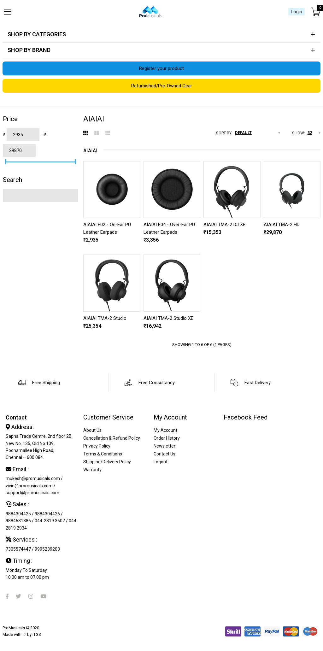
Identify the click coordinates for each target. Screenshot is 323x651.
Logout (160, 461)
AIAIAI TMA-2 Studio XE (168, 318)
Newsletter (164, 446)
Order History (167, 438)
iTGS (36, 634)
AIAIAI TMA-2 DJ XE (224, 224)
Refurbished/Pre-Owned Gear (161, 86)
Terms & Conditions (102, 453)
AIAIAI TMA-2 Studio (104, 318)
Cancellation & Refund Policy (111, 438)
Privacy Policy (96, 446)
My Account (165, 430)
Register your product (161, 68)
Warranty (92, 469)
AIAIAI (90, 151)
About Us (92, 430)
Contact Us (164, 453)
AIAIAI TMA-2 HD (282, 224)
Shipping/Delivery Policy (107, 461)
